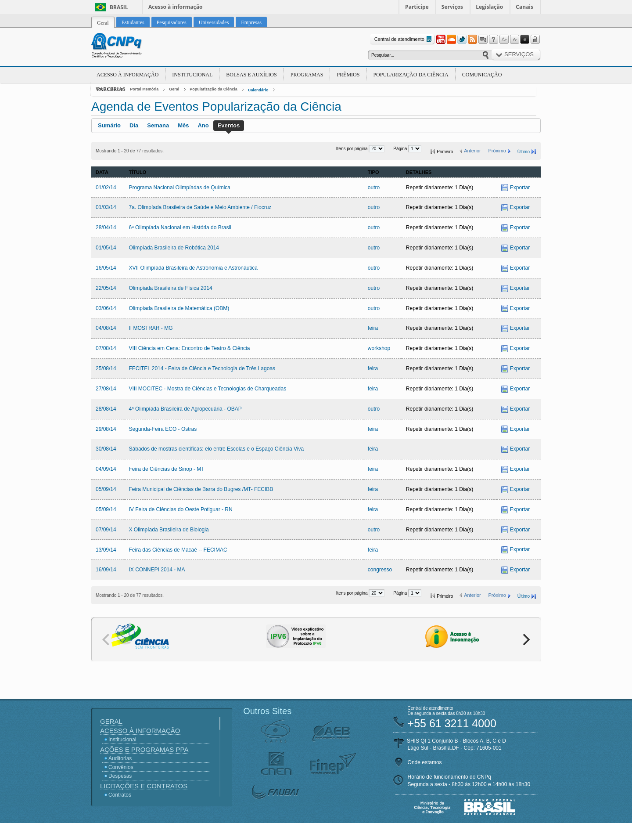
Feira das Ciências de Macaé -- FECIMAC (178, 550)
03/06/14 (106, 308)
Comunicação (482, 75)
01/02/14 (106, 187)
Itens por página (352, 148)
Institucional (192, 75)
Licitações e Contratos (143, 786)
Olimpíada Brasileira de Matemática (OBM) (179, 308)
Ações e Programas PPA (144, 749)
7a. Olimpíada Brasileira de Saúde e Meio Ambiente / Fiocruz (200, 207)
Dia (133, 125)
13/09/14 (106, 550)
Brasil (119, 7)
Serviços (452, 7)
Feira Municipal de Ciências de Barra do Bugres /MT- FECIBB (201, 489)
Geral (174, 89)
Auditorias (120, 758)
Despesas (120, 776)
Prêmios (348, 75)
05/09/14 (106, 489)
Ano (203, 125)
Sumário (109, 125)
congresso (380, 570)
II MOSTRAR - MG (151, 328)
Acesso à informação (175, 7)
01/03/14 (106, 207)
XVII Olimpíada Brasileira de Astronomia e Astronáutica (193, 268)
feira (373, 328)
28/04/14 (106, 227)
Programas (307, 75)
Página (400, 148)
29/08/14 (106, 429)
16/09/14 (106, 570)
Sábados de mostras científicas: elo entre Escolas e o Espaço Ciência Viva (216, 449)
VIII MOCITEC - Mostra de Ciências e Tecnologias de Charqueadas (208, 389)
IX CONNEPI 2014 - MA (157, 570)
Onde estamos (425, 762)
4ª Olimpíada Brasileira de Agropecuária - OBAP (185, 409)
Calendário (258, 90)
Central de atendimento (404, 39)
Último (523, 151)
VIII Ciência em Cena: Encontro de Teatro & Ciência (189, 348)
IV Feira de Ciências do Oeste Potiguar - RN (181, 509)
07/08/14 (106, 348)
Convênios (120, 767)
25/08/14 (106, 368)
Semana (158, 125)
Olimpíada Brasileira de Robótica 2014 (174, 248)
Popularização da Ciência (410, 75)
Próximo (497, 150)
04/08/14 (106, 328)
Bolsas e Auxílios (251, 75)
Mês (183, 125)
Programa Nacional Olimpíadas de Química (179, 187)
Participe (417, 7)
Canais (524, 7)
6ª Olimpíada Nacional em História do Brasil (180, 227)
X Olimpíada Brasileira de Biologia (169, 530)
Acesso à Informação (127, 75)
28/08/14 (106, 409)
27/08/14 (106, 389)
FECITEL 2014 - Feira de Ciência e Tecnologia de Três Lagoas (202, 368)
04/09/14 (106, 469)
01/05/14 (106, 248)
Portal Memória (144, 89)
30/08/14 (106, 449)
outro (374, 187)
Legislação (489, 7)
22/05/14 (106, 288)
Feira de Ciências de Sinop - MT (167, 469)
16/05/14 (106, 268)
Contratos (119, 795)
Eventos (229, 125)
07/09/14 (106, 530)
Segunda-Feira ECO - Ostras (163, 429)
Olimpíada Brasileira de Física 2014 (170, 288)
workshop (379, 348)
